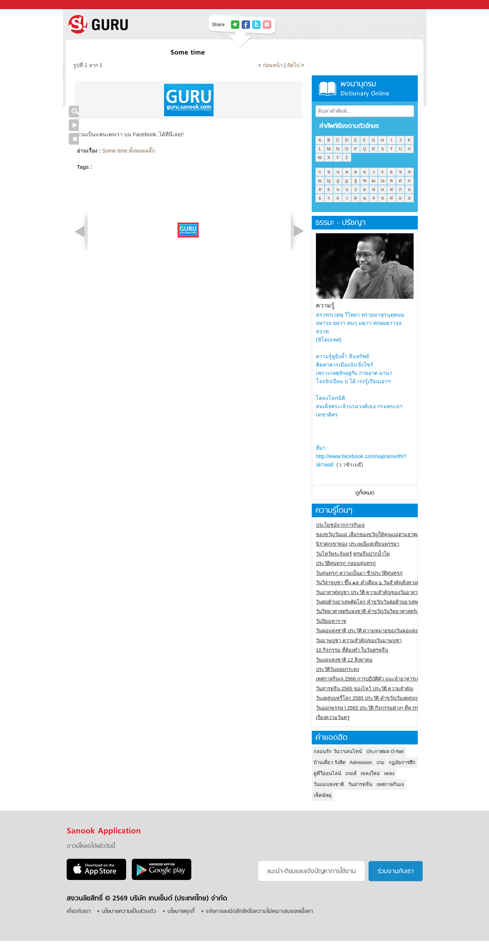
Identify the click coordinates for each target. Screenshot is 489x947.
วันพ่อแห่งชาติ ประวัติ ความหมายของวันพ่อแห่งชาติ (371, 630)
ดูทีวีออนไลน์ (327, 773)
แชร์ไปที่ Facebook (246, 24)
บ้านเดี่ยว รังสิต (329, 762)
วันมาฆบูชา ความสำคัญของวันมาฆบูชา (359, 640)
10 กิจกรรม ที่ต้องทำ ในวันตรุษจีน (352, 650)
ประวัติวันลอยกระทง (337, 669)
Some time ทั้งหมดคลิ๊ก (128, 151)
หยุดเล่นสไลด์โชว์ (74, 139)
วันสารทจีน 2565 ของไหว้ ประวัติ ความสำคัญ (364, 688)
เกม (380, 762)
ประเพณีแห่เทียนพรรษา (374, 544)
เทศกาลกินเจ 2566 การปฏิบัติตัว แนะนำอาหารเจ (367, 679)
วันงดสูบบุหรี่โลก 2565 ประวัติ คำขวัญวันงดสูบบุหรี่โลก (374, 698)
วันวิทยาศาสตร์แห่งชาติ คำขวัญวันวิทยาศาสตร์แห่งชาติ (375, 611)
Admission (361, 762)
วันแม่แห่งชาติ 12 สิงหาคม (344, 660)
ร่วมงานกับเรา (396, 872)
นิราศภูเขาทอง (331, 544)
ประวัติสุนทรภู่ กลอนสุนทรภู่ (346, 563)
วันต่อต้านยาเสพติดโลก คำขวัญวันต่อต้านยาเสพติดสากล (376, 602)
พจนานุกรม (365, 88)
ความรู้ (325, 305)
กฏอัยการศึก (402, 762)
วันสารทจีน (360, 784)
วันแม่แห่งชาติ (329, 784)
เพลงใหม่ (370, 773)
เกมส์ (350, 773)
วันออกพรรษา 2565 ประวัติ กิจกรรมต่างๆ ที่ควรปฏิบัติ (372, 708)
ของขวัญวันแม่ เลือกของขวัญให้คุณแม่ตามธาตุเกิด (370, 534)
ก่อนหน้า (273, 65)
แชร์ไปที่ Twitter (256, 24)
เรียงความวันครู (333, 717)
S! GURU (129, 24)
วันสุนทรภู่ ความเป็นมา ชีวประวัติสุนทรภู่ (359, 573)
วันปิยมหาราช (331, 621)
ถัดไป (293, 65)
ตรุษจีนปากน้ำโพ (371, 554)
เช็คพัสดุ (322, 795)
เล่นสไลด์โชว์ (74, 125)
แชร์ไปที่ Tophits (235, 24)
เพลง (389, 773)
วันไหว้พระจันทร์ (334, 554)
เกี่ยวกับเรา (79, 911)
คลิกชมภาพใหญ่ (74, 111)
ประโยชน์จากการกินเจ (340, 525)
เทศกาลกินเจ (390, 784)
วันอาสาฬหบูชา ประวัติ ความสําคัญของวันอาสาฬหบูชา (374, 592)
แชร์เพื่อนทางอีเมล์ (267, 24)
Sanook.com (23, 4)
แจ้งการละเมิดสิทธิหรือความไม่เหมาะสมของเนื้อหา (259, 911)
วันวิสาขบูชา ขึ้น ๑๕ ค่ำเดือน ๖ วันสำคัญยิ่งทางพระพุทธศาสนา (383, 582)
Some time (187, 52)
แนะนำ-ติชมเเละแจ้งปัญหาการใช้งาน (311, 872)
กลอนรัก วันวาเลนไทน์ (338, 751)
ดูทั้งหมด (364, 493)
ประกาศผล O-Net (385, 751)
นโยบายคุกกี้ (181, 911)
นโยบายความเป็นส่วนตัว (129, 911)
